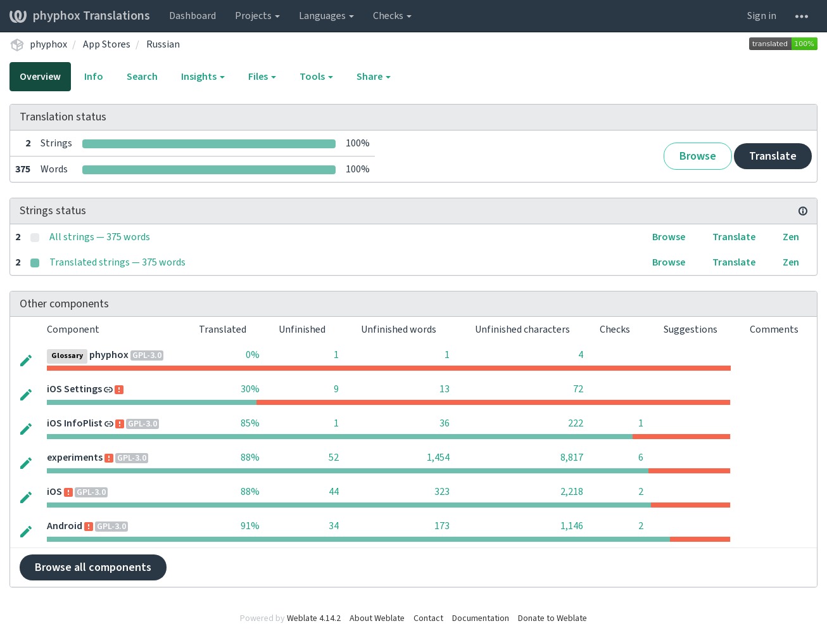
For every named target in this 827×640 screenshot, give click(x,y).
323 (442, 492)
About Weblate (377, 618)
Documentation (480, 618)
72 (578, 389)
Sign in (761, 16)
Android (64, 526)
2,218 (571, 492)
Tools (316, 77)
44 (334, 492)
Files (262, 77)
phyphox (48, 44)
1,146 (571, 526)
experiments (75, 457)
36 (444, 423)
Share (374, 77)
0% (253, 355)
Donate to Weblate (552, 618)
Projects (257, 16)
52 (334, 457)
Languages (326, 16)
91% (250, 526)
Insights (203, 77)
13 (444, 389)
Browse (697, 156)
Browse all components (93, 567)
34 (334, 526)
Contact (428, 618)
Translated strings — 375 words (117, 262)
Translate (773, 156)
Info (93, 77)
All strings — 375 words (99, 237)
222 (575, 423)
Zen (791, 237)
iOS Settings (74, 389)
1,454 (438, 457)
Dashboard (192, 16)
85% (250, 423)
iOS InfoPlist (75, 423)
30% (250, 389)
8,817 (571, 457)
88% (250, 457)
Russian (163, 44)
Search (142, 77)
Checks (392, 16)
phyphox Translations (79, 16)
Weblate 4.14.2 (314, 618)
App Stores (106, 44)
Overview (40, 77)
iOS (54, 492)
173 (442, 526)
